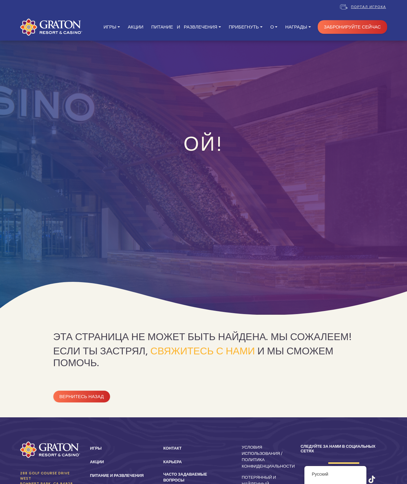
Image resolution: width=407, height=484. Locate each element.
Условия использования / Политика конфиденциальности (268, 456)
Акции (97, 462)
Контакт (172, 448)
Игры (96, 448)
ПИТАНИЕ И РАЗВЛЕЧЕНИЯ (184, 27)
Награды (296, 27)
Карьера (172, 462)
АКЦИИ (135, 27)
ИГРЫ (110, 27)
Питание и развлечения (117, 475)
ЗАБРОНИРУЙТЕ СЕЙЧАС (352, 27)
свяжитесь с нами (202, 351)
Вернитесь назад (82, 396)
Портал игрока (368, 7)
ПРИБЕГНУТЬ (244, 27)
